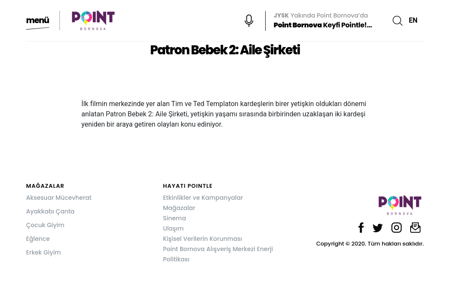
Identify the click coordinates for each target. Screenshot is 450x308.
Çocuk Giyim (45, 225)
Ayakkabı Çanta (50, 211)
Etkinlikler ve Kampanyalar (203, 197)
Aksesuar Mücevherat (59, 197)
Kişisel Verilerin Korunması (202, 238)
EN (413, 20)
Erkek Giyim (43, 252)
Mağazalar (179, 208)
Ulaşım (173, 228)
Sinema (174, 218)
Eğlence (38, 238)
